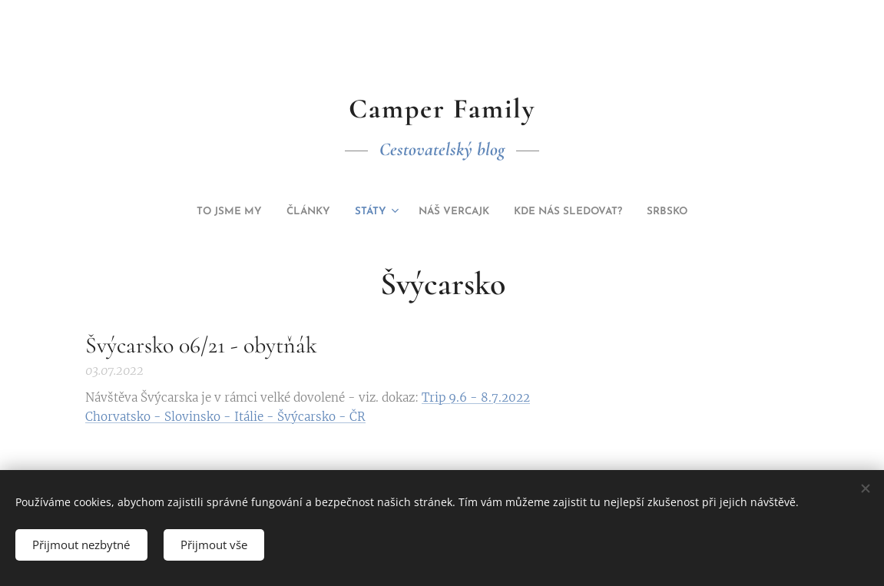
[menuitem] (383, 212)
